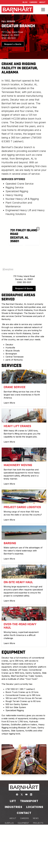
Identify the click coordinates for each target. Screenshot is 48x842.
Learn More (9, 403)
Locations (34, 807)
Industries (13, 807)
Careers (33, 2)
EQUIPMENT (23, 823)
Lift (13, 801)
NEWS (36, 818)
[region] (24, 246)
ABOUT (12, 818)
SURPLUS (9, 823)
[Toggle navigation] (43, 9)
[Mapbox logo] (7, 269)
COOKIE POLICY (24, 832)
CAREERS (24, 818)
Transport (29, 801)
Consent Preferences (24, 837)
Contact (24, 813)
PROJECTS (38, 823)
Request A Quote (24, 288)
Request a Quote (12, 44)
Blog (25, 2)
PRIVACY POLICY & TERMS (24, 828)
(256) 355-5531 (9, 38)
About (42, 2)
